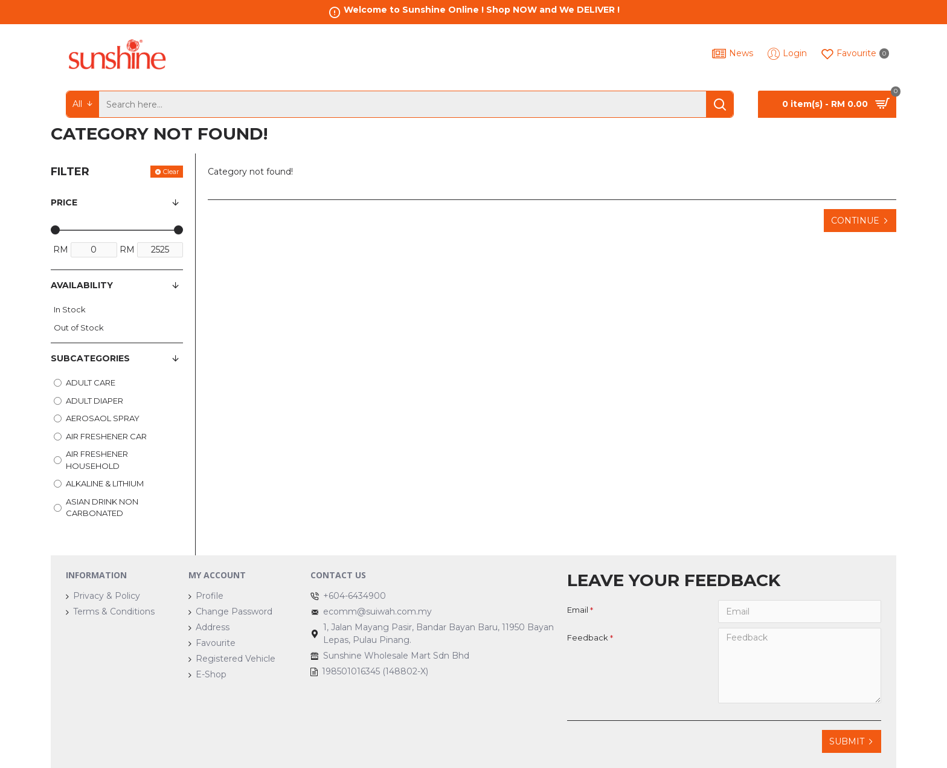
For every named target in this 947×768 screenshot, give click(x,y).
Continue (855, 220)
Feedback (587, 637)
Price (64, 202)
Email (577, 610)
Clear (171, 171)
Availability (82, 285)
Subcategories (90, 358)
